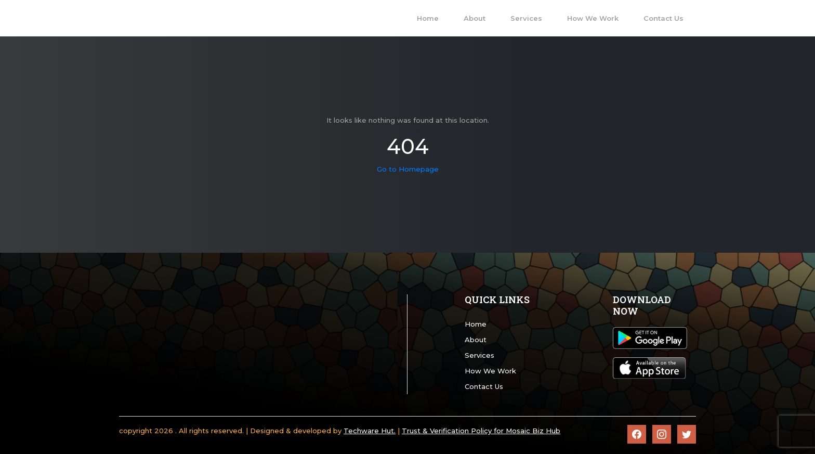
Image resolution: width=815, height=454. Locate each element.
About (476, 339)
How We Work (490, 371)
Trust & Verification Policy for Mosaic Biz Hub (481, 430)
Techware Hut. (370, 430)
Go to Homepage (408, 169)
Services (479, 355)
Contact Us (484, 386)
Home (476, 324)
